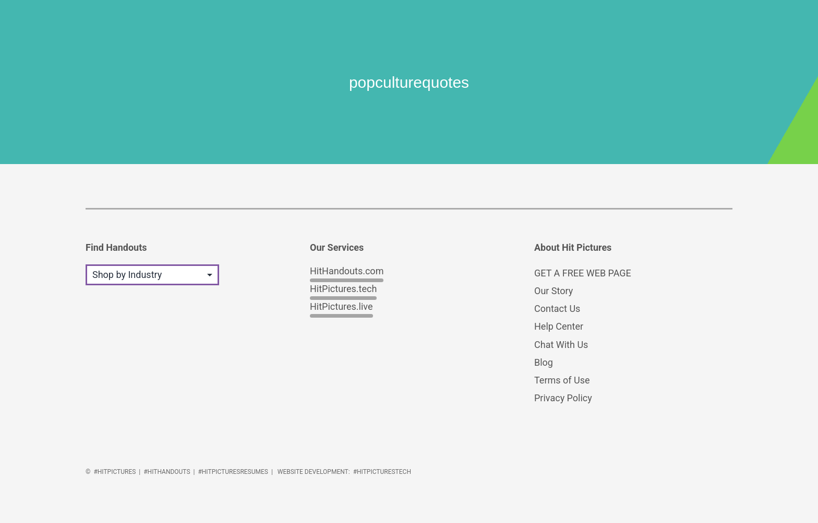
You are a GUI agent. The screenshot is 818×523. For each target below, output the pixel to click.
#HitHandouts (166, 471)
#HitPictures (114, 471)
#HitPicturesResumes (233, 471)
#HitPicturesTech (382, 471)
